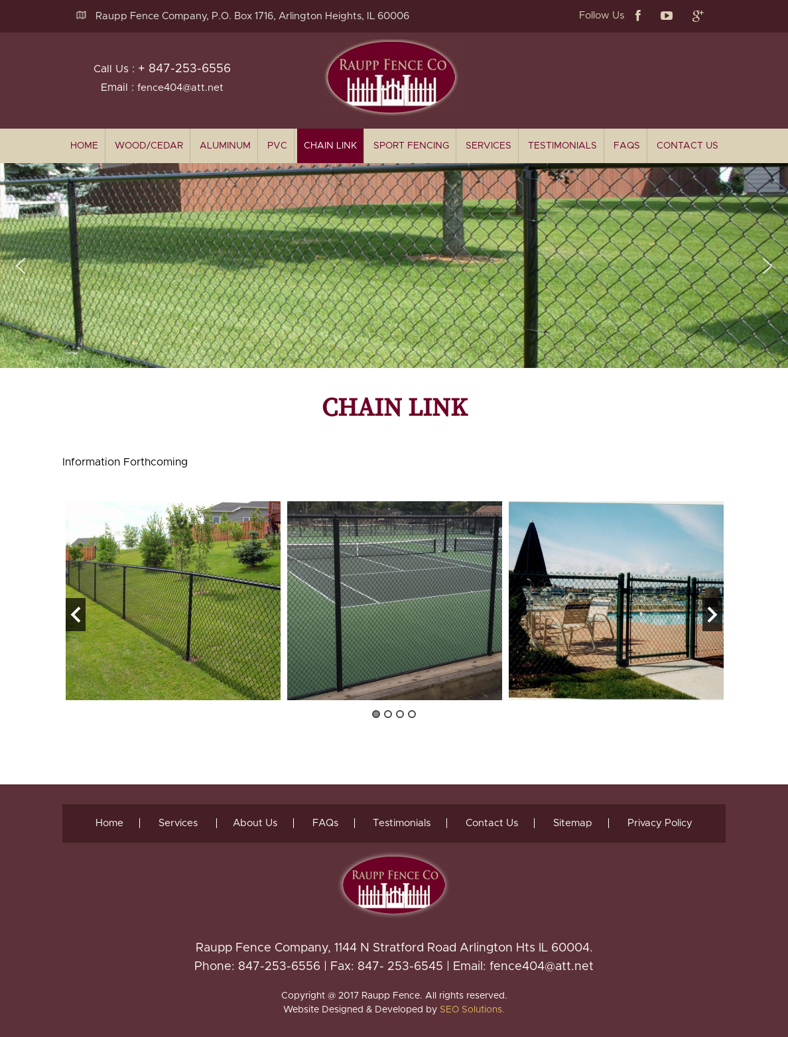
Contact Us (687, 146)
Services (488, 146)
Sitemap (573, 823)
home (84, 146)
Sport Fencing (411, 146)
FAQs (627, 146)
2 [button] (388, 714)
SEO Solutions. (472, 1009)
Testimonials (562, 146)
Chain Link (330, 146)
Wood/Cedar (149, 146)
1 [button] (376, 714)
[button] (20, 265)
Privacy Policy (660, 823)
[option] (173, 600)
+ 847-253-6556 (184, 69)
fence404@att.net (180, 88)
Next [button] (712, 614)
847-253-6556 (279, 967)
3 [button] (400, 714)
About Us (255, 823)
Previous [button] (76, 614)
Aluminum (225, 146)
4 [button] (412, 714)
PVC (277, 146)
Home (109, 823)
